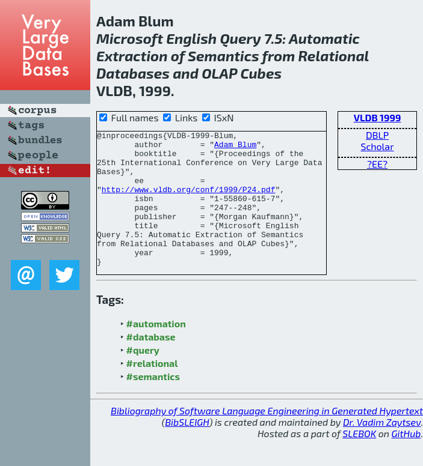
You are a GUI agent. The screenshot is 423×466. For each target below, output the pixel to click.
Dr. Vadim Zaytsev (382, 449)
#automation (156, 350)
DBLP (377, 135)
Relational (333, 55)
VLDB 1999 (377, 117)
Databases (133, 73)
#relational (152, 390)
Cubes (261, 73)
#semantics (153, 403)
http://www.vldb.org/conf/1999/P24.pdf (189, 201)
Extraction (132, 55)
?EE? (377, 163)
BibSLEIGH (187, 449)
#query (142, 377)
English (191, 38)
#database (151, 363)
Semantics (223, 55)
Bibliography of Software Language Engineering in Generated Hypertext (267, 437)
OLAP (219, 73)
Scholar (377, 146)
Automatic (324, 38)
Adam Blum (235, 147)
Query (240, 38)
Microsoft (129, 38)
